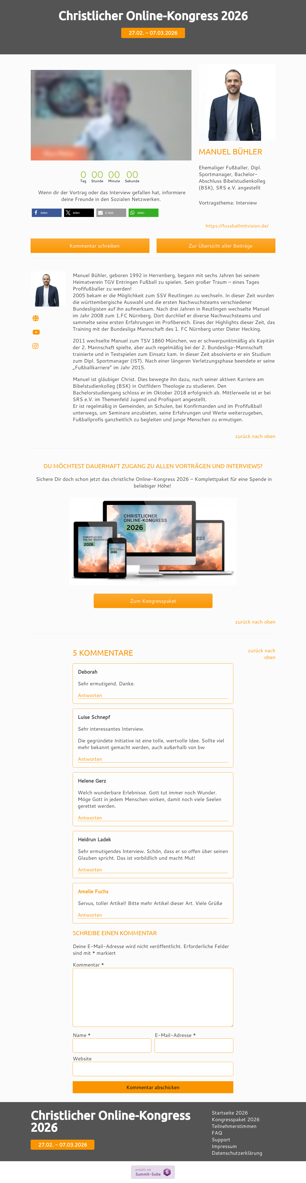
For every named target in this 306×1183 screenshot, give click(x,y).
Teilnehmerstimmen (234, 1126)
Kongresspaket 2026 (236, 1119)
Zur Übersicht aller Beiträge (216, 245)
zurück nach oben (255, 436)
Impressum (224, 1146)
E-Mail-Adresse (175, 1035)
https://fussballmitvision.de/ (237, 225)
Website (82, 1058)
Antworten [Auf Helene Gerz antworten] (90, 817)
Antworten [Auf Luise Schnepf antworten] (90, 758)
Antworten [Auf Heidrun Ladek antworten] (90, 869)
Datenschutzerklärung (237, 1152)
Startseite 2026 (230, 1112)
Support (221, 1139)
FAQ (217, 1132)
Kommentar (88, 964)
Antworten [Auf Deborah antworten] (90, 695)
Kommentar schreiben (90, 245)
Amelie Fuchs (93, 891)
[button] (47, 213)
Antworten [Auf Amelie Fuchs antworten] (90, 914)
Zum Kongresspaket (153, 600)
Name (82, 1035)
